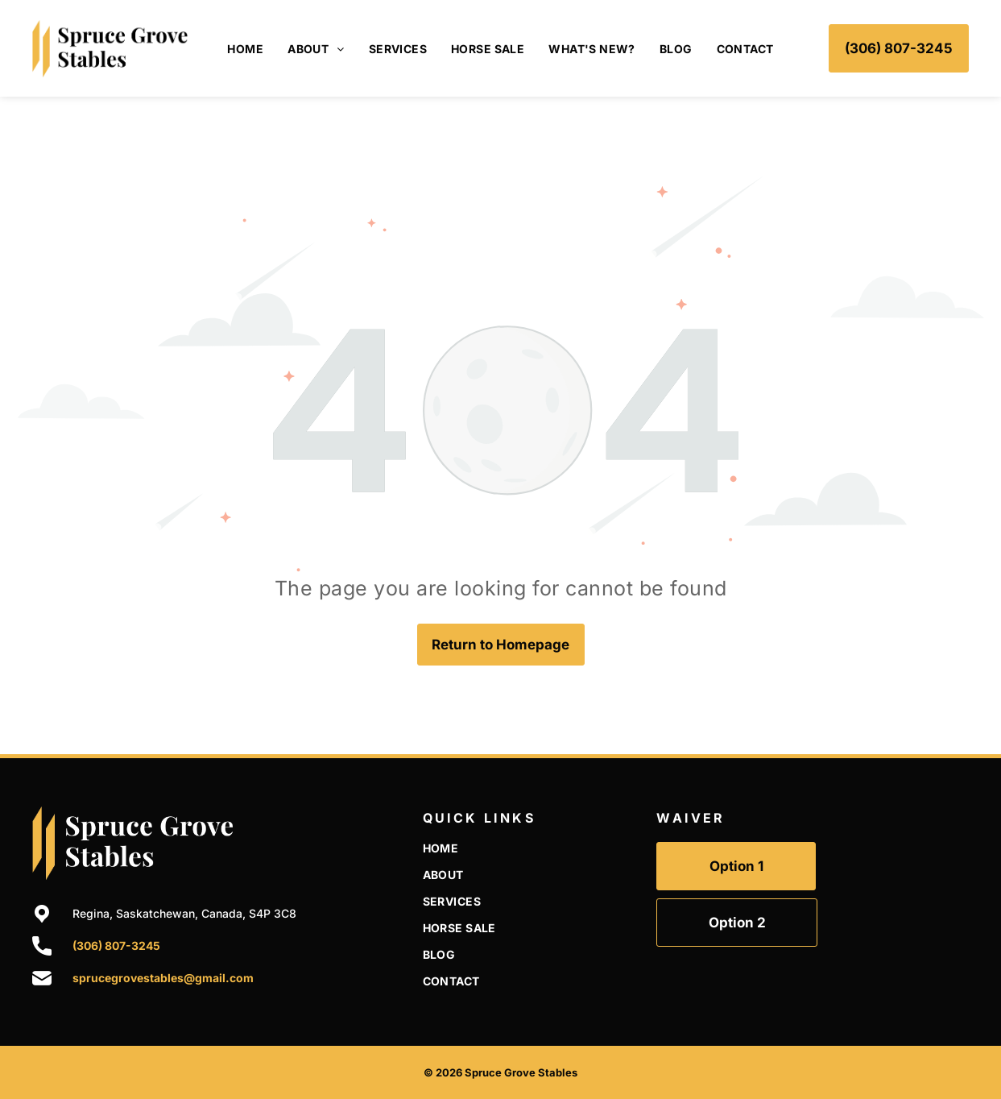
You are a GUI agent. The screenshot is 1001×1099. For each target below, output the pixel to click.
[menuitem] (245, 49)
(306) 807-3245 (116, 945)
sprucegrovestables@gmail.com (163, 978)
